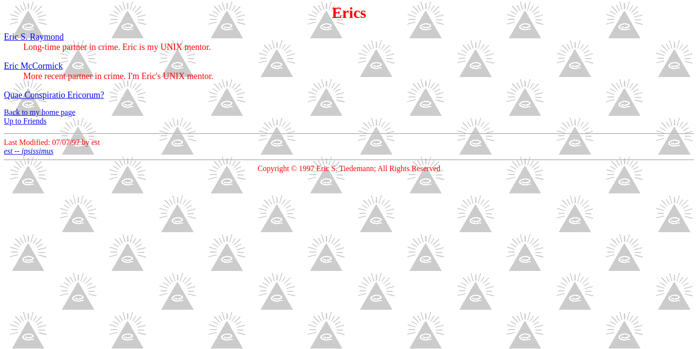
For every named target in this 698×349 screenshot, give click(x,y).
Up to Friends (25, 121)
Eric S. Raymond (34, 37)
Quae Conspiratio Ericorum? (54, 95)
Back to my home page (40, 112)
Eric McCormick (33, 66)
